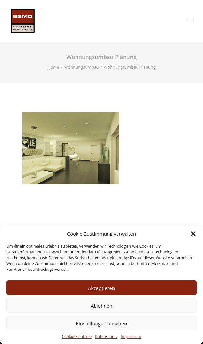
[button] (193, 234)
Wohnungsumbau (81, 67)
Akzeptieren (101, 288)
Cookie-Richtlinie (77, 336)
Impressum (131, 336)
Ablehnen (101, 305)
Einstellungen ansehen (101, 323)
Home (53, 67)
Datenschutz (106, 336)
